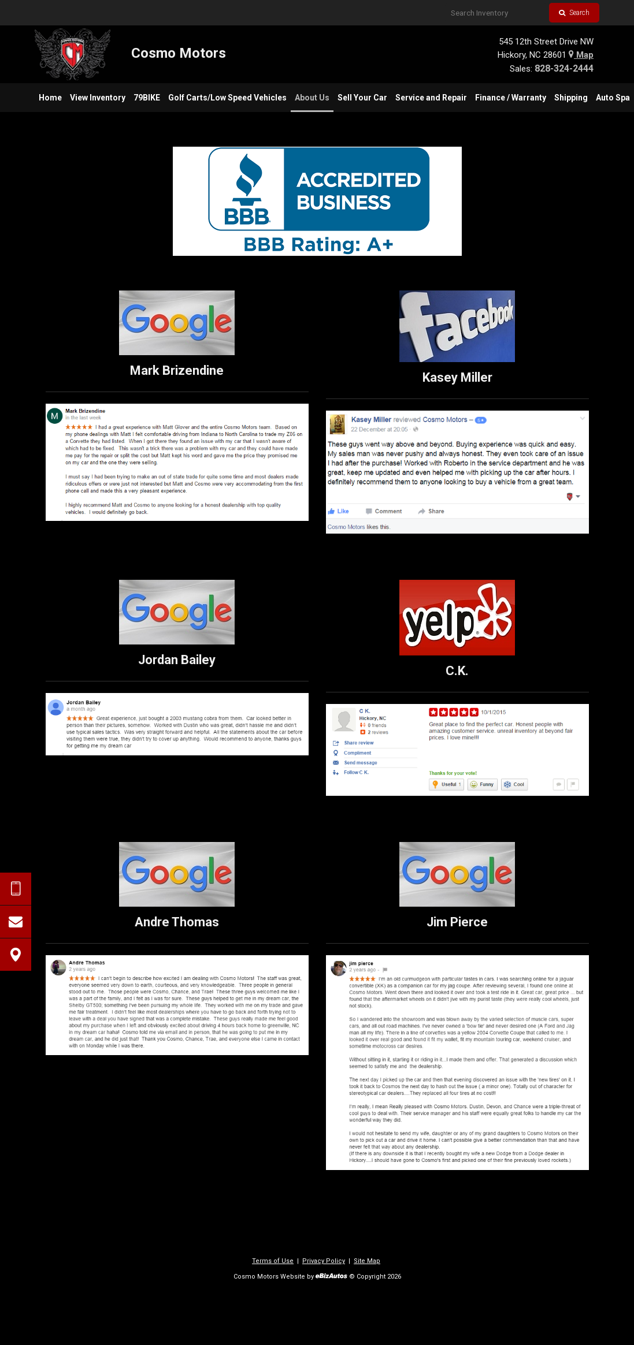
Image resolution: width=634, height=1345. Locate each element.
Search (574, 13)
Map (581, 55)
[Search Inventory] (495, 13)
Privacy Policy (323, 1261)
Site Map (367, 1261)
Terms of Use (273, 1261)
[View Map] (15, 954)
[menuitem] (50, 97)
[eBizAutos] (331, 1277)
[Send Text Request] (15, 889)
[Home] (130, 54)
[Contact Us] (15, 922)
